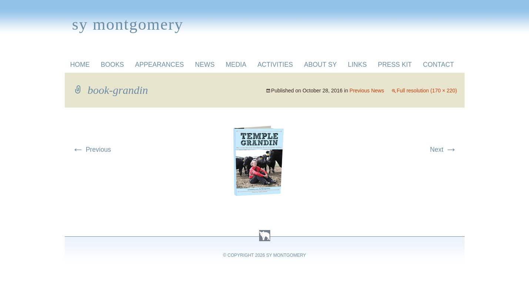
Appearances (159, 64)
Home (80, 64)
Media (236, 64)
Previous (91, 149)
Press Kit (395, 64)
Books (112, 64)
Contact (438, 64)
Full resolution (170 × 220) (426, 91)
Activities (275, 64)
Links (357, 64)
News (205, 64)
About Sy (320, 64)
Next (443, 149)
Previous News (366, 91)
